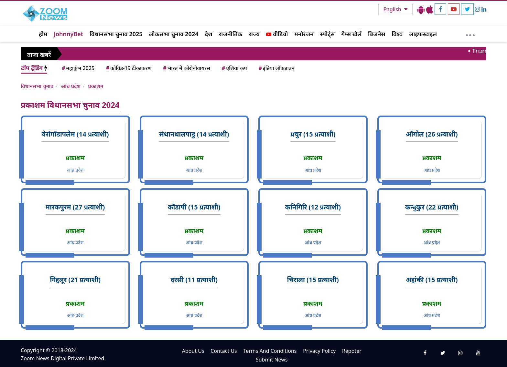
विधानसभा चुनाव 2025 (116, 34)
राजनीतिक (231, 34)
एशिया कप (234, 68)
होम (43, 34)
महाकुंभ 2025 (77, 68)
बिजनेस (376, 34)
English (393, 9)
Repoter (351, 350)
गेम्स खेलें (351, 34)
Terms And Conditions (270, 350)
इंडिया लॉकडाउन (276, 68)
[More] (470, 33)
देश (208, 34)
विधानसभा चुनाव (37, 86)
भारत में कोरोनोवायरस (186, 68)
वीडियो (277, 34)
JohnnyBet (68, 34)
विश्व (397, 34)
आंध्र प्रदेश (71, 86)
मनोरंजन (304, 34)
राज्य (254, 34)
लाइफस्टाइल (423, 34)
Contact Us (223, 350)
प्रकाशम (95, 86)
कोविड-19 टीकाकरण (128, 68)
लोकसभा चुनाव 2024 (174, 34)
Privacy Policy (319, 350)
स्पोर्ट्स (327, 34)
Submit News (272, 359)
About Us (193, 350)
